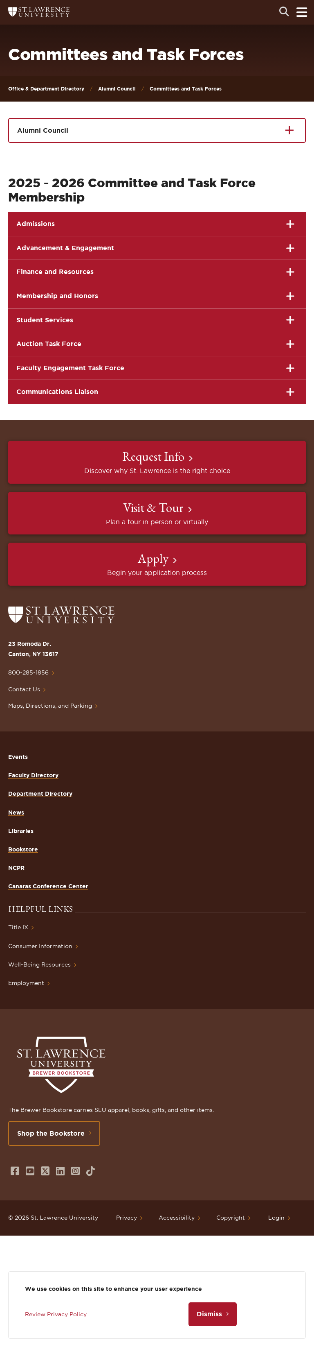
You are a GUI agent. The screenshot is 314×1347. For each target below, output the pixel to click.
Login (276, 1217)
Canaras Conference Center (48, 886)
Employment (26, 983)
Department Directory (40, 793)
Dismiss (209, 1314)
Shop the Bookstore (51, 1133)
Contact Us (24, 689)
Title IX (18, 927)
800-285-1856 (28, 672)
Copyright (230, 1217)
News (16, 812)
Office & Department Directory (46, 88)
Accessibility (177, 1217)
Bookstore (23, 849)
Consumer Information (40, 946)
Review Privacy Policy (56, 1314)
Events (18, 757)
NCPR (16, 868)
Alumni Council (117, 88)
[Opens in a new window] (15, 1171)
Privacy (126, 1217)
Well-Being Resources (39, 964)
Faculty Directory (33, 775)
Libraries (21, 831)
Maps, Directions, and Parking (50, 705)
